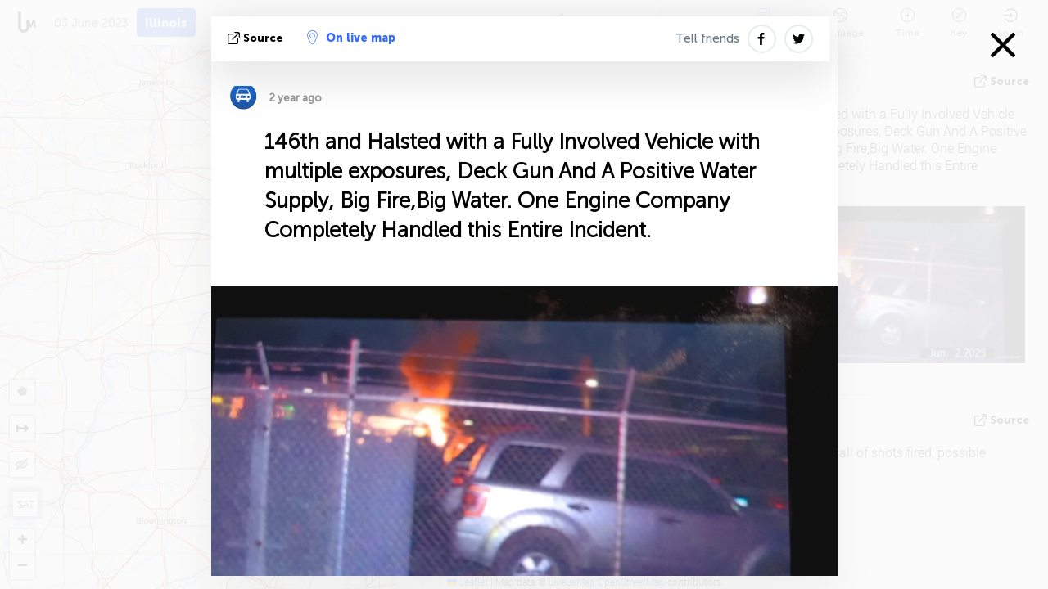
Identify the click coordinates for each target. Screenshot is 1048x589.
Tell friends (707, 38)
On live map (351, 37)
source (256, 38)
